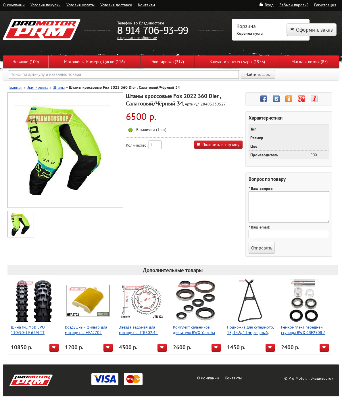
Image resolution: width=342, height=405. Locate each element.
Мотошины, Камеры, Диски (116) (94, 61)
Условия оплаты (80, 4)
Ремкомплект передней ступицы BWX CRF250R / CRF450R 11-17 (303, 332)
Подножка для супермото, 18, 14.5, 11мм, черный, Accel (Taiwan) (250, 332)
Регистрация (325, 4)
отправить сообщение (137, 37)
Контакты (146, 4)
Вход (266, 4)
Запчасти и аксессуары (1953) (237, 61)
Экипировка (37, 87)
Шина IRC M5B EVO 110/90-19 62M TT (28, 329)
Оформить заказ (311, 29)
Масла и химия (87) (309, 61)
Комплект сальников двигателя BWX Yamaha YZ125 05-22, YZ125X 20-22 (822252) (196, 335)
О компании (14, 4)
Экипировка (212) (167, 61)
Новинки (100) (25, 61)
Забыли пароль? (293, 4)
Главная (15, 87)
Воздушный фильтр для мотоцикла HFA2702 (86, 329)
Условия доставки (116, 4)
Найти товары (257, 74)
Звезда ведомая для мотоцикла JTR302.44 (138, 329)
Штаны (59, 87)
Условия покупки (45, 4)
